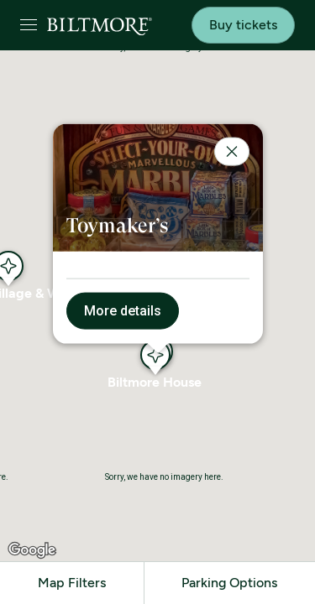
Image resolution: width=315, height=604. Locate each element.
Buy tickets (243, 25)
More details (122, 311)
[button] (155, 355)
